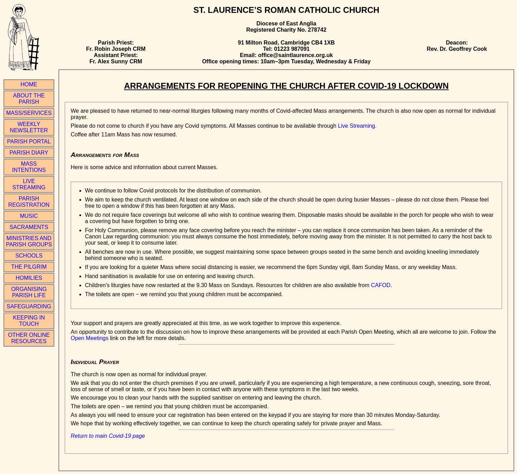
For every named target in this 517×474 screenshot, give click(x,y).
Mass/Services (29, 113)
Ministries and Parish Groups (29, 241)
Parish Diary (28, 153)
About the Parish (29, 99)
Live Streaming (28, 184)
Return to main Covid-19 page (108, 436)
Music (29, 216)
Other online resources (29, 338)
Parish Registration (29, 202)
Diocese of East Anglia (286, 23)
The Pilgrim (29, 267)
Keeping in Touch (29, 321)
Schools (28, 256)
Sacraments (28, 227)
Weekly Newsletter (29, 127)
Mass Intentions (29, 167)
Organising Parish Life (29, 292)
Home (29, 84)
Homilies (29, 278)
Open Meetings (90, 338)
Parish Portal (28, 141)
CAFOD (380, 285)
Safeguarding (29, 306)
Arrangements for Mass (105, 154)
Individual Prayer (95, 361)
